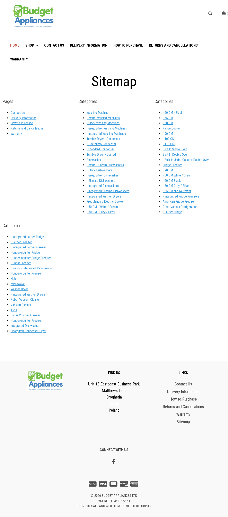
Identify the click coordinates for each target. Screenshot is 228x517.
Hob (13, 279)
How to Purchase (128, 45)
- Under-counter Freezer (26, 273)
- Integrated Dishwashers (103, 186)
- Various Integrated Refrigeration (32, 268)
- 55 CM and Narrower (177, 191)
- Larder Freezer (21, 242)
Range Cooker (172, 128)
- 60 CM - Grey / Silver (101, 212)
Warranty (19, 59)
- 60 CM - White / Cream (102, 207)
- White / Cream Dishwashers (105, 165)
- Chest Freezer (21, 263)
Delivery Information (88, 45)
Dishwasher (94, 160)
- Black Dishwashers (99, 170)
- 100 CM (169, 139)
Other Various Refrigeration (180, 207)
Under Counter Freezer (25, 315)
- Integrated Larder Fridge (27, 237)
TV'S (14, 310)
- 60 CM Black (172, 181)
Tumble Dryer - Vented (101, 154)
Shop (30, 45)
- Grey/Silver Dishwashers (103, 175)
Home (14, 45)
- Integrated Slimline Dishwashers (108, 191)
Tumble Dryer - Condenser (103, 139)
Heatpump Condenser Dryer (28, 331)
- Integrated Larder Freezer (28, 247)
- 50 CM (168, 123)
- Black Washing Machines (103, 123)
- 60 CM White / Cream (177, 175)
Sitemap (183, 421)
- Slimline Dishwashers (101, 181)
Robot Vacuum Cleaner (25, 299)
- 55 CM (168, 118)
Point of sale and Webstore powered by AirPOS (114, 506)
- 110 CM (169, 144)
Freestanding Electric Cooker (105, 201)
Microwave (18, 284)
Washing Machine (97, 113)
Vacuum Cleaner (21, 305)
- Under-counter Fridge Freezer (31, 258)
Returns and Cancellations (173, 45)
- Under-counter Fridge (25, 253)
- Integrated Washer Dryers (104, 196)
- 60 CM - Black (173, 113)
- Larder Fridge (172, 212)
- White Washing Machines (103, 118)
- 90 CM (168, 134)
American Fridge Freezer (179, 201)
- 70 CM (168, 170)
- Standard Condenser (100, 149)
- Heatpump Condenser (101, 144)
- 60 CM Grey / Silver (176, 186)
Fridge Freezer (172, 165)
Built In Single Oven (175, 149)
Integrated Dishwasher (25, 326)
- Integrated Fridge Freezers (181, 196)
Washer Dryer (19, 289)
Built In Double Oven (175, 154)
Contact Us (54, 45)
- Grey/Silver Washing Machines (107, 128)
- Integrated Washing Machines (106, 134)
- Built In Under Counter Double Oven (186, 160)
